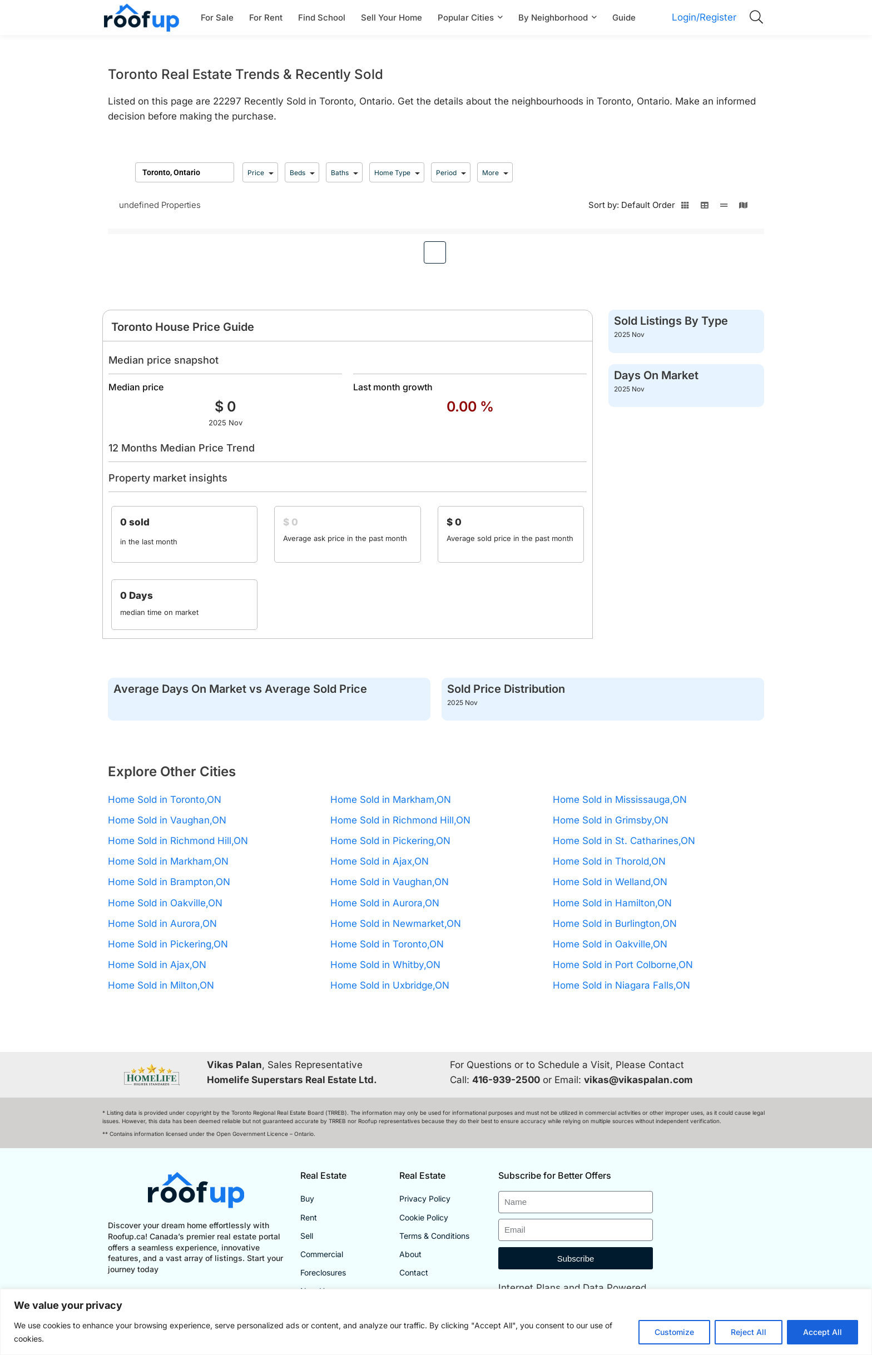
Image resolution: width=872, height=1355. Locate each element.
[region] (436, 1322)
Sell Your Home (391, 17)
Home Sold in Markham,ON (168, 861)
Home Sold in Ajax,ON (157, 964)
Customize (674, 1332)
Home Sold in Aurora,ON (162, 923)
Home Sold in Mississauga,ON (620, 799)
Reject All (748, 1332)
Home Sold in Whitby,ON (385, 964)
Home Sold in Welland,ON (610, 881)
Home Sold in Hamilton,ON (612, 903)
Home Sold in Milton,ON (161, 985)
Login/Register (704, 17)
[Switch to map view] (743, 208)
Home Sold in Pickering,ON (168, 944)
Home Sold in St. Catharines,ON (624, 840)
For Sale (217, 17)
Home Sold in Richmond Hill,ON (178, 840)
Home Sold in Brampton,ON (169, 881)
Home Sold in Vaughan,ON (167, 820)
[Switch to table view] (704, 208)
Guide (624, 17)
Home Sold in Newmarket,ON (395, 923)
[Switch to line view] (724, 208)
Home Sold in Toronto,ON (164, 799)
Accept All (822, 1332)
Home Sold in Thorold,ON (609, 861)
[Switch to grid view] (685, 208)
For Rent (266, 17)
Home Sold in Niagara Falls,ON (621, 985)
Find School (321, 17)
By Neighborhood (553, 17)
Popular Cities (466, 17)
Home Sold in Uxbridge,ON (389, 985)
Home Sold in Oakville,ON (165, 903)
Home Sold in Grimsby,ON (610, 820)
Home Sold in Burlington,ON (615, 923)
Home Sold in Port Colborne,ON (623, 964)
